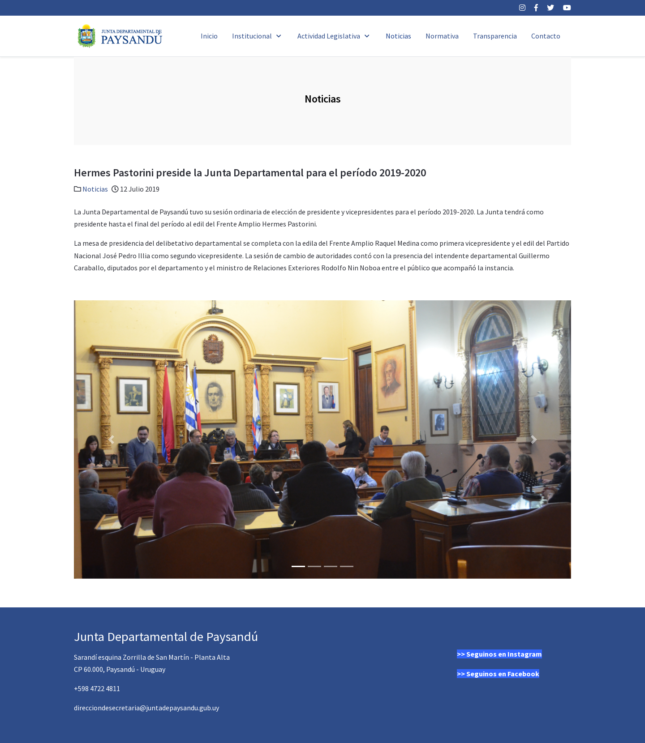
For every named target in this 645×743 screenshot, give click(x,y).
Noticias (95, 188)
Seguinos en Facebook (502, 673)
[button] (111, 439)
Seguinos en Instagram (504, 653)
